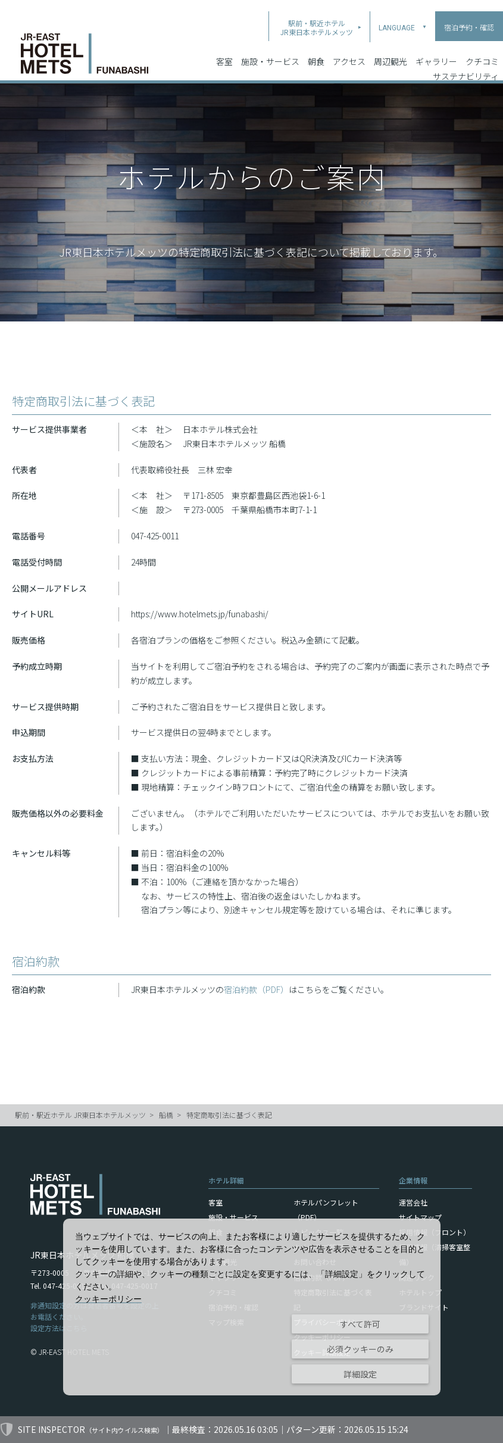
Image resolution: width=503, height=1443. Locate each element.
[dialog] (251, 1307)
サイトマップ (420, 1217)
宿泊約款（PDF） (256, 989)
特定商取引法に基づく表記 (229, 1115)
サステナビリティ (466, 62)
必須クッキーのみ (360, 1349)
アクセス (349, 47)
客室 (224, 47)
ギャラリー (436, 47)
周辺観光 (390, 47)
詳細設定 (360, 1374)
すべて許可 (360, 1324)
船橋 (166, 1115)
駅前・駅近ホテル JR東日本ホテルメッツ (80, 1115)
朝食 (316, 47)
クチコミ (482, 47)
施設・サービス (270, 47)
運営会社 (413, 1202)
